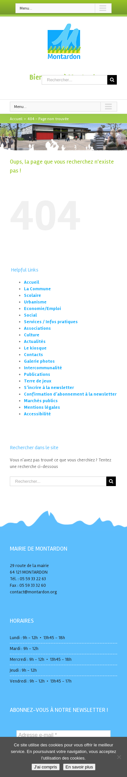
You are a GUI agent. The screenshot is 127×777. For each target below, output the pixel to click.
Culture (31, 335)
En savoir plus (79, 766)
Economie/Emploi (42, 308)
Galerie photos (39, 361)
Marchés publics (41, 400)
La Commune (37, 289)
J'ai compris (45, 766)
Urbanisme (35, 302)
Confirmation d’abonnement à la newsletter (70, 394)
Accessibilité (37, 414)
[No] (119, 757)
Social (30, 315)
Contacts (33, 354)
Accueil (31, 282)
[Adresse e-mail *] (63, 735)
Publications (37, 374)
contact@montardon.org (33, 592)
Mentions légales (42, 407)
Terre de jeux (37, 381)
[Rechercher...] (74, 80)
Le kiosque (35, 348)
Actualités (35, 341)
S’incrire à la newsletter (49, 387)
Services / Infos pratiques (51, 321)
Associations (37, 328)
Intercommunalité (43, 368)
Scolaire (32, 295)
